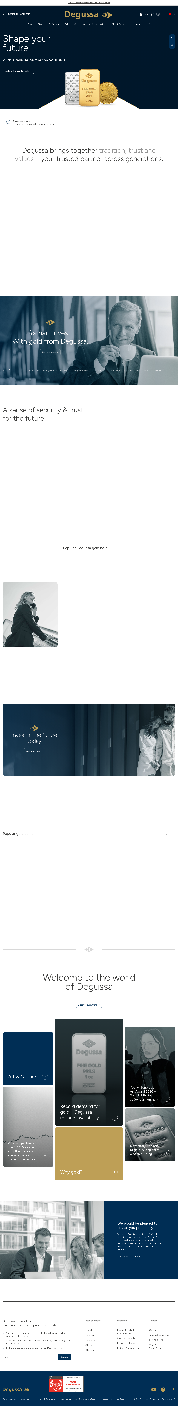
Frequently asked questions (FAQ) (125, 1331)
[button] (158, 14)
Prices (150, 24)
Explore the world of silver (22, 268)
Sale (67, 24)
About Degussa (119, 24)
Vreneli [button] (157, 370)
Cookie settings (10, 1399)
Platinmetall (54, 24)
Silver (40, 24)
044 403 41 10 (156, 1340)
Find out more (50, 352)
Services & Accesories (94, 24)
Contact (153, 1329)
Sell (76, 24)
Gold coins (90, 1335)
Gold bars (90, 1340)
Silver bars (90, 1345)
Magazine (137, 24)
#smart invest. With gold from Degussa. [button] (48, 370)
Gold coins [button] (142, 370)
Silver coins (90, 1350)
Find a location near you (130, 1258)
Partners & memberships (129, 1348)
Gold (30, 24)
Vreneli (88, 1329)
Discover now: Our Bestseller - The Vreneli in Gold (89, 2)
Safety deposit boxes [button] (121, 370)
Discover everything (89, 1007)
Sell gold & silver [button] (81, 370)
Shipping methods (126, 1338)
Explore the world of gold (19, 71)
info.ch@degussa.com (160, 1335)
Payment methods (126, 1343)
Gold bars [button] (100, 370)
